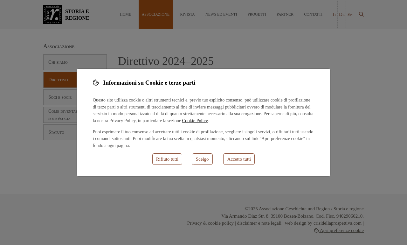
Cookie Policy (195, 120)
